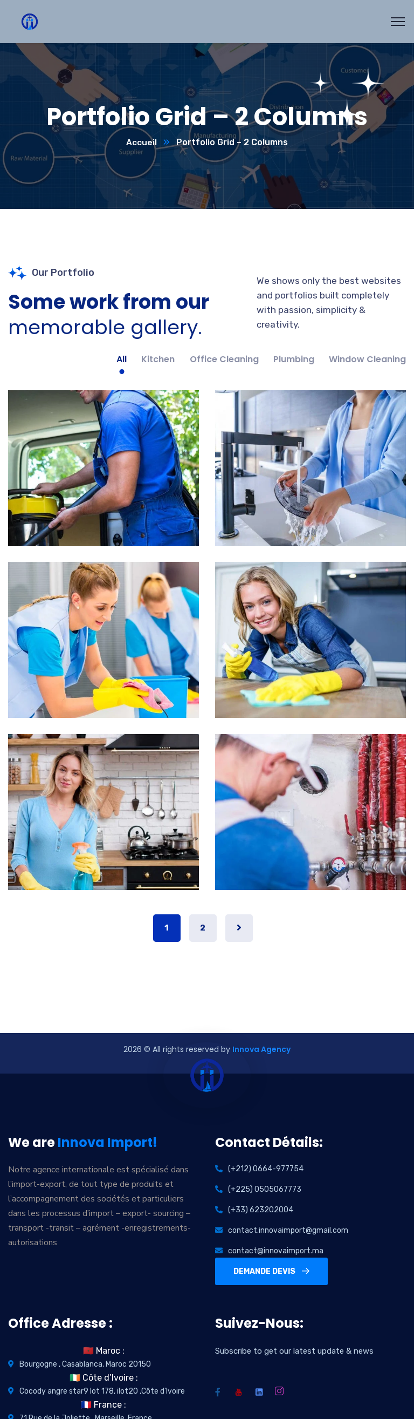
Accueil (141, 143)
